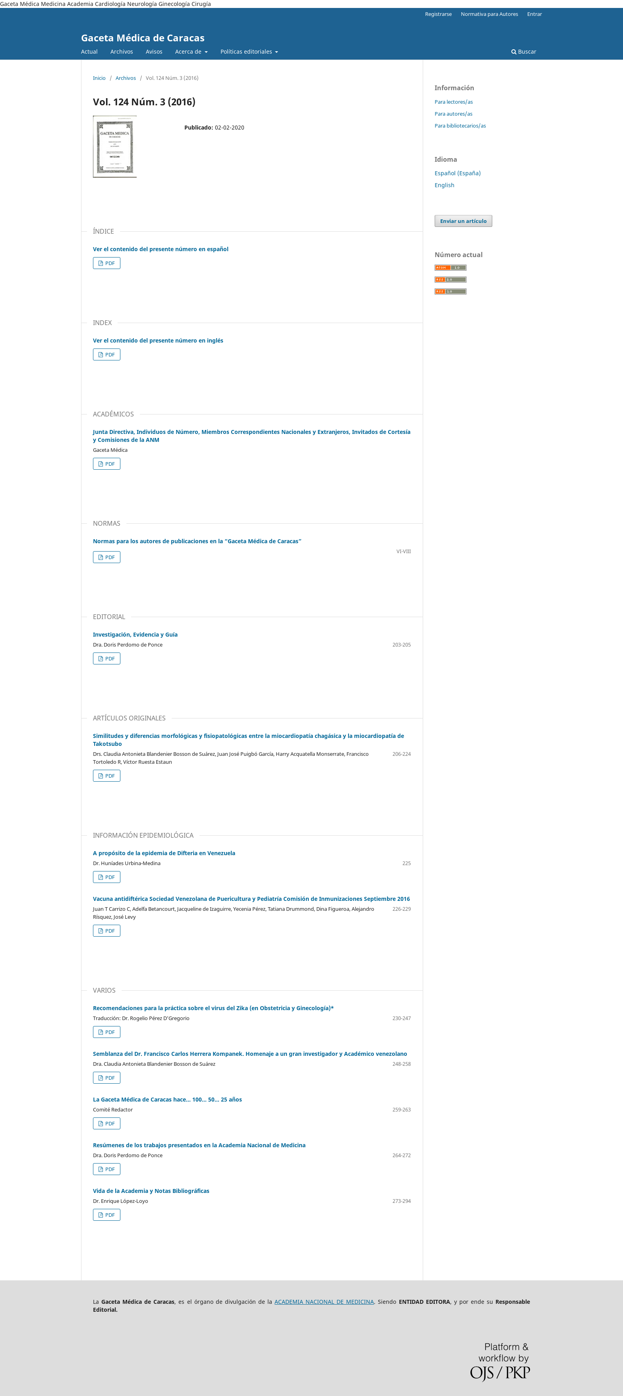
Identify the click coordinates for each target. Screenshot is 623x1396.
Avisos (154, 51)
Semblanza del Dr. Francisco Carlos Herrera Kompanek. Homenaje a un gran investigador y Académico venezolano (250, 1053)
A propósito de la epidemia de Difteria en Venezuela (164, 853)
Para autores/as (453, 113)
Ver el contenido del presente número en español (160, 249)
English (445, 185)
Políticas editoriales (247, 51)
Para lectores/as (454, 101)
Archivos (121, 51)
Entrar (534, 13)
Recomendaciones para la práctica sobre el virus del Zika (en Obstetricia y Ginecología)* (213, 1008)
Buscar (523, 51)
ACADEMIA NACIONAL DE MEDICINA (324, 1301)
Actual (89, 51)
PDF (109, 263)
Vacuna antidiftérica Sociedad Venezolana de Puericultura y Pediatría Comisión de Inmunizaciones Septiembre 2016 (251, 898)
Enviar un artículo (463, 221)
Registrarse (438, 13)
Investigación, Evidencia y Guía (135, 634)
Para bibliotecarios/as (460, 125)
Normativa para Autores (489, 13)
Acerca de (189, 51)
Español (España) (458, 173)
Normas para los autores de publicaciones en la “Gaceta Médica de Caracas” (197, 541)
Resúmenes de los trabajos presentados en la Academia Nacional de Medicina (199, 1145)
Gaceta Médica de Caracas (143, 37)
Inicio (99, 77)
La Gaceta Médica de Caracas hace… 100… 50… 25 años (167, 1099)
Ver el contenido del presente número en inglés (158, 340)
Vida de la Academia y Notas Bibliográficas (151, 1191)
